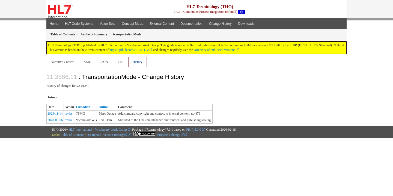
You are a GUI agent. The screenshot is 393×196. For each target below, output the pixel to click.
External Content (162, 24)
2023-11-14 (55, 113)
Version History (115, 135)
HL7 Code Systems (79, 24)
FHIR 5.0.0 (193, 129)
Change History (220, 24)
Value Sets (107, 24)
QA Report (94, 135)
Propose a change (170, 135)
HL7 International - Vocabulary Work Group (98, 129)
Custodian (83, 107)
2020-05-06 (55, 120)
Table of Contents (72, 135)
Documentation (191, 24)
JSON (104, 62)
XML (87, 62)
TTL (120, 62)
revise (69, 113)
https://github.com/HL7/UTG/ (129, 50)
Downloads (246, 24)
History (137, 62)
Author (104, 107)
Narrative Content (62, 62)
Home (54, 24)
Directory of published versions (214, 50)
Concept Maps (132, 24)
